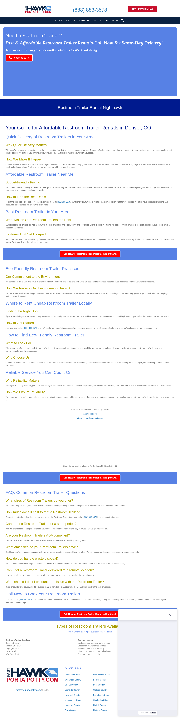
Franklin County (71, 710)
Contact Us (87, 20)
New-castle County (101, 675)
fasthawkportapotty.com (28, 690)
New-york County (72, 695)
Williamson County (73, 680)
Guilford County (100, 690)
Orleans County (71, 685)
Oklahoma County (72, 675)
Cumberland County (102, 700)
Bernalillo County (72, 690)
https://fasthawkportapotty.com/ (90, 418)
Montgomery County (73, 700)
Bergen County (99, 680)
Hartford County (100, 710)
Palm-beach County (101, 695)
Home (58, 20)
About (70, 20)
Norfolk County (99, 705)
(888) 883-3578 (90, 10)
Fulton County (99, 685)
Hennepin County (72, 705)
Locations (107, 20)
